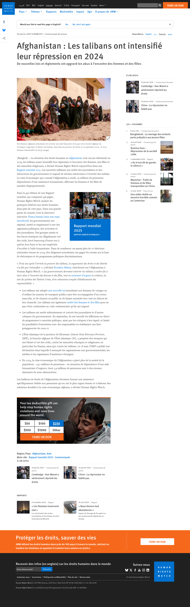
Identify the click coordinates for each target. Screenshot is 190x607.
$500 (27, 430)
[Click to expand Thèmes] (37, 11)
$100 (42, 423)
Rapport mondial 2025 (29, 170)
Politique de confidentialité (55, 577)
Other (56, 430)
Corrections (36, 577)
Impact (80, 11)
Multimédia (66, 11)
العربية (21, 5)
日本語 (66, 5)
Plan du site (72, 577)
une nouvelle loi (56, 290)
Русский (85, 5)
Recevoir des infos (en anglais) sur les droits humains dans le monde (63, 563)
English (41, 5)
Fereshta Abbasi (62, 267)
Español (94, 5)
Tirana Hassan (35, 216)
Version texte (85, 577)
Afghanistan (75, 158)
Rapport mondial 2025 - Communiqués (49, 457)
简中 (28, 5)
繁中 (34, 5)
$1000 (42, 430)
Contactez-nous (23, 577)
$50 (27, 423)
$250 (56, 423)
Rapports (51, 11)
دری (155, 34)
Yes (66, 24)
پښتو (170, 34)
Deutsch (58, 5)
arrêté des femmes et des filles (83, 302)
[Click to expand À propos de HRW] (107, 11)
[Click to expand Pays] (23, 11)
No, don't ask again (82, 24)
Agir (89, 11)
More (103, 5)
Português (75, 5)
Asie (49, 453)
